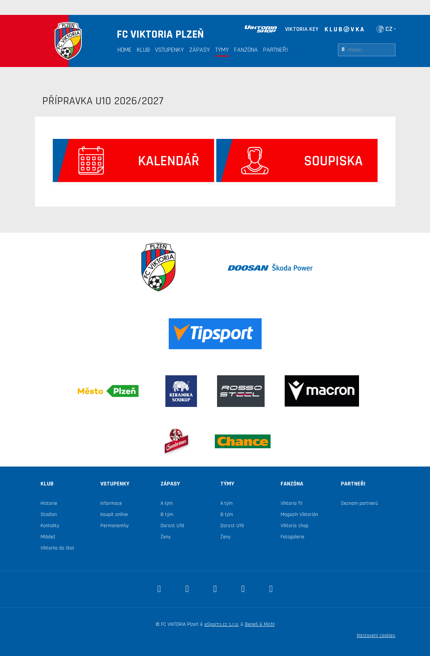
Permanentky (114, 525)
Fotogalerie (292, 537)
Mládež (48, 537)
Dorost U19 (172, 525)
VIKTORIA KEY (302, 29)
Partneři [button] (275, 49)
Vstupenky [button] (169, 49)
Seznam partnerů (359, 503)
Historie (49, 503)
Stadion (49, 514)
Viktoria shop (294, 525)
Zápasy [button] (199, 49)
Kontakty (50, 525)
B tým (167, 514)
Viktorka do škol (57, 548)
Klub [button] (143, 49)
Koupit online (114, 514)
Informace (111, 503)
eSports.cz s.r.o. (221, 624)
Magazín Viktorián (299, 514)
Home (124, 49)
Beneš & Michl (260, 624)
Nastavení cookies (376, 635)
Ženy (166, 537)
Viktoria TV (292, 503)
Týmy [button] (222, 49)
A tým (167, 503)
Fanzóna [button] (246, 49)
